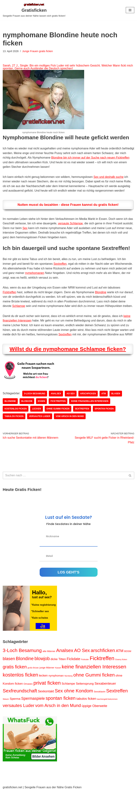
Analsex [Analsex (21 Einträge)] (64, 655)
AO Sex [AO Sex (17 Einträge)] (82, 655)
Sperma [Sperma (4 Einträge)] (15, 703)
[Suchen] (64, 480)
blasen (115, 398)
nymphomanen (34, 273)
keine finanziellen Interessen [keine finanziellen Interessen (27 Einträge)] (94, 672)
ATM (104, 398)
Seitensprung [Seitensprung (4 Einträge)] (85, 688)
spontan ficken (104, 413)
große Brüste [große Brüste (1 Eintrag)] (33, 673)
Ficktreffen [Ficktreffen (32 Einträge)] (102, 663)
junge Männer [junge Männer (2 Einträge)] (46, 672)
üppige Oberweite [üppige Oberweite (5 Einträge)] (94, 711)
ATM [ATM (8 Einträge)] (119, 655)
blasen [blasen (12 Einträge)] (9, 663)
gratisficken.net (12, 792)
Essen (41, 406)
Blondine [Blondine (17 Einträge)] (25, 663)
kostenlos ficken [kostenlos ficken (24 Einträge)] (20, 679)
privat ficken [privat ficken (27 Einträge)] (47, 688)
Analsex (56, 398)
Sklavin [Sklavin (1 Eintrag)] (6, 704)
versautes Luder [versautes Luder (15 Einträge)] (18, 710)
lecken (36, 413)
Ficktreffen (9, 292)
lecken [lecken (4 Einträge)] (43, 680)
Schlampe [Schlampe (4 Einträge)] (68, 688)
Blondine (100, 292)
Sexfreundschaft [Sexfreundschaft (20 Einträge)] (20, 695)
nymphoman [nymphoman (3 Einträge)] (56, 680)
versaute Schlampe (70, 223)
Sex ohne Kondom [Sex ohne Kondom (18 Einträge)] (74, 695)
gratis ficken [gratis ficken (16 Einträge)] (15, 671)
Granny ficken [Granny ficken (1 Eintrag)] (121, 664)
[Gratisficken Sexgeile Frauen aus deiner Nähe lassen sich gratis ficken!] (34, 10)
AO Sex (71, 398)
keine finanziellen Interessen (90, 406)
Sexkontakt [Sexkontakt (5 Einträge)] (46, 696)
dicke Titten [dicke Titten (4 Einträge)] (58, 664)
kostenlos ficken (16, 413)
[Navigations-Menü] (130, 10)
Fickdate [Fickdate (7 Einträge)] (73, 664)
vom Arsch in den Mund (70, 421)
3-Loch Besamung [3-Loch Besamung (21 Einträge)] (22, 655)
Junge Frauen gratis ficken (37, 51)
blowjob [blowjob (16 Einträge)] (42, 663)
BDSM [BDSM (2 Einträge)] (127, 656)
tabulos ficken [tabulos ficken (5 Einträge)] (86, 703)
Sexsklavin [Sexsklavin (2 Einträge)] (99, 696)
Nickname (52, 541)
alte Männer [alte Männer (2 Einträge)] (49, 656)
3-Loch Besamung (34, 398)
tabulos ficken (14, 421)
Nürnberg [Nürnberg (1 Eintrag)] (68, 681)
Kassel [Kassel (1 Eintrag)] (58, 673)
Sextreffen (60, 263)
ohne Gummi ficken (58, 413)
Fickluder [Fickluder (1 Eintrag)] (85, 664)
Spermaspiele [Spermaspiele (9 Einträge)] (33, 703)
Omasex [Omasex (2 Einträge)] (28, 688)
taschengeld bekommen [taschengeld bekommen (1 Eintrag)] (107, 704)
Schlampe (18, 306)
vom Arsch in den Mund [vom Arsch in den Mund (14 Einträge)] (58, 710)
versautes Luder (39, 421)
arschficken (88, 398)
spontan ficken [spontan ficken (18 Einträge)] (60, 703)
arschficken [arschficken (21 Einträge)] (103, 655)
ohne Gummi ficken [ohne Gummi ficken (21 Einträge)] (94, 679)
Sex (25, 228)
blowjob (26, 406)
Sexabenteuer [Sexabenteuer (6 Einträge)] (105, 688)
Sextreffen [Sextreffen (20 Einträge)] (117, 695)
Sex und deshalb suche (109, 176)
